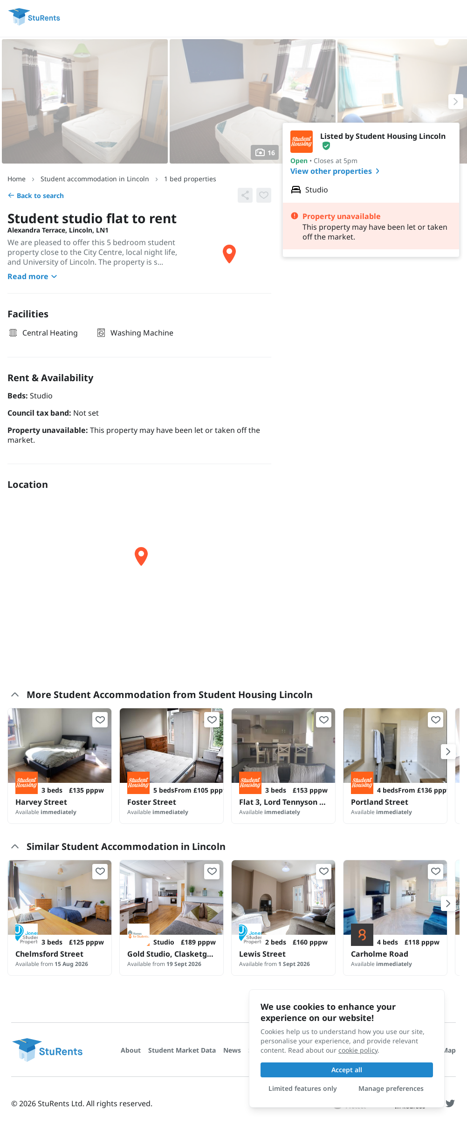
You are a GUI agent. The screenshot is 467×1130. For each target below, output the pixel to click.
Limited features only (302, 1088)
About (131, 1050)
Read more (33, 276)
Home (16, 178)
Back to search (35, 195)
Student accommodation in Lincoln (95, 178)
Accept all (346, 1069)
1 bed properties (190, 178)
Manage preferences (391, 1088)
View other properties (336, 171)
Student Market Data (182, 1050)
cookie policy (358, 1050)
